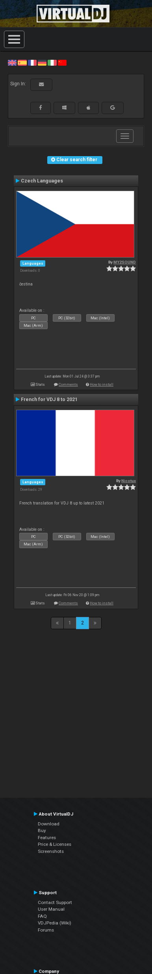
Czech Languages (42, 181)
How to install (101, 384)
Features (47, 837)
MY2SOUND (124, 262)
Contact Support (55, 902)
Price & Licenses (54, 844)
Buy (42, 830)
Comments (68, 384)
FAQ (42, 916)
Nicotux (128, 481)
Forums (46, 930)
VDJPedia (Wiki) (54, 923)
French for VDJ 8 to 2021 (49, 399)
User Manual (51, 909)
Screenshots (51, 851)
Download (48, 824)
